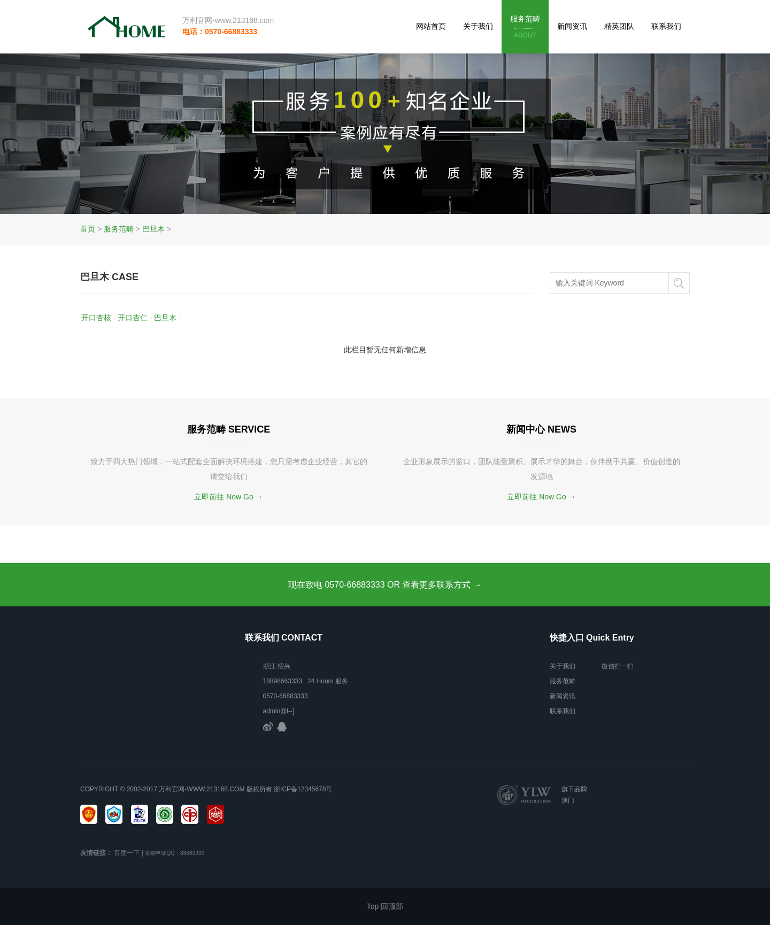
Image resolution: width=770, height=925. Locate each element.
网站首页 (431, 26)
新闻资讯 (572, 26)
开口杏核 (96, 317)
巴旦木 (153, 229)
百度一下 (127, 853)
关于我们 (478, 26)
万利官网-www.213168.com (228, 20)
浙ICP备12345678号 (303, 789)
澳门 (567, 800)
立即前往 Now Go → (228, 496)
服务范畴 (525, 27)
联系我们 (666, 26)
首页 (87, 229)
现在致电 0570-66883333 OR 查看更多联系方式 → (385, 584)
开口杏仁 (133, 317)
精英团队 (619, 26)
